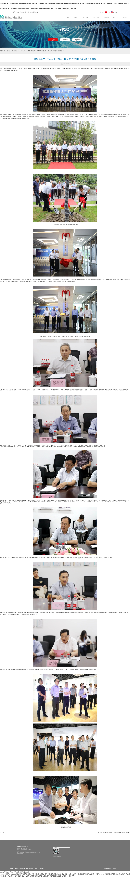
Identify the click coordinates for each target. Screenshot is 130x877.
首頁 (68, 17)
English (114, 12)
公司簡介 (76, 17)
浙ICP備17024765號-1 (37, 868)
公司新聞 (52, 40)
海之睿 (114, 868)
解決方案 (85, 17)
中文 (107, 12)
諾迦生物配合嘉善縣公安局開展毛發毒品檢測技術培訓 (115, 832)
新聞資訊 (106, 17)
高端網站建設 (107, 868)
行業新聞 (65, 40)
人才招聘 (115, 17)
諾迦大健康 (96, 17)
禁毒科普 (77, 40)
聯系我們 (125, 17)
